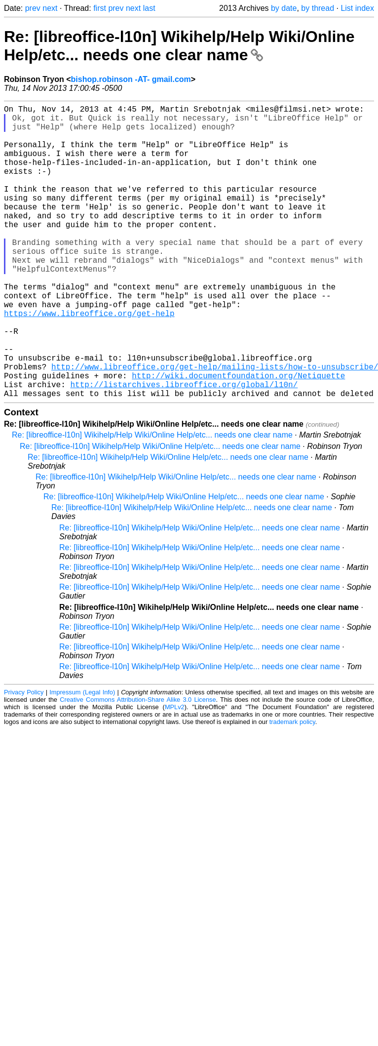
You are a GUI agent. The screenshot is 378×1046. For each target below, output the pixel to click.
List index (357, 8)
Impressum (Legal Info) (82, 757)
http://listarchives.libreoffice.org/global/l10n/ (184, 447)
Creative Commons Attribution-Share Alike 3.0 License (138, 764)
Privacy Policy (23, 757)
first (99, 8)
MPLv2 (175, 772)
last (149, 8)
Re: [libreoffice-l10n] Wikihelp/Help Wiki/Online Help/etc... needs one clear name (179, 46)
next (49, 8)
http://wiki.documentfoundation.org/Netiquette (238, 436)
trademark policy (292, 787)
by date (284, 8)
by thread (317, 8)
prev (32, 8)
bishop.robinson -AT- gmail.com (131, 79)
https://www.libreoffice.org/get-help (89, 360)
